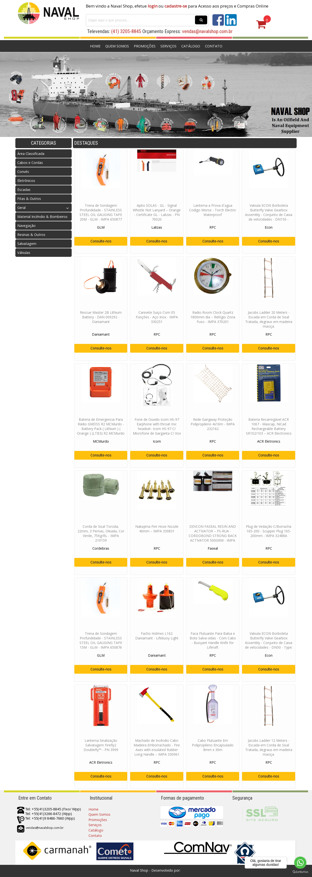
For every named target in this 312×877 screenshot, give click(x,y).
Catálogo (190, 46)
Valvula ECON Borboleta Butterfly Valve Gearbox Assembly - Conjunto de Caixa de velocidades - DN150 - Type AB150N (268, 214)
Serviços (168, 46)
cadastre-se (176, 6)
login (152, 6)
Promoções (145, 46)
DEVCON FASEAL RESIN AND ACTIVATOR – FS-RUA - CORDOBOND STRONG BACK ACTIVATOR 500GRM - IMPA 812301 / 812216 (213, 535)
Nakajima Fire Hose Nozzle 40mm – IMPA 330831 (156, 528)
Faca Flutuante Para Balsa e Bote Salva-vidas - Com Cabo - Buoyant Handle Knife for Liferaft (213, 640)
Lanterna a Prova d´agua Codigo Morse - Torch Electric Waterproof (212, 210)
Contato (213, 46)
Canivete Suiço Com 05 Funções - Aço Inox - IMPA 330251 (157, 317)
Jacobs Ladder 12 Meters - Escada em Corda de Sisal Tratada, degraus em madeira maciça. (268, 747)
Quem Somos (117, 46)
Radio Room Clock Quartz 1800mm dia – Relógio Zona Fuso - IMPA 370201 (212, 317)
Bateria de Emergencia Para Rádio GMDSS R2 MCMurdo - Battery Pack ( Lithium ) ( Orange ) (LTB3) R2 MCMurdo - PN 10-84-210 (101, 428)
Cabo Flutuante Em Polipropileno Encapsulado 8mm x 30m (213, 745)
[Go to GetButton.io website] (300, 872)
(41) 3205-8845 (126, 31)
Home (95, 46)
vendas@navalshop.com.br (207, 31)
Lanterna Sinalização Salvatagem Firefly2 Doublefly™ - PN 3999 (101, 745)
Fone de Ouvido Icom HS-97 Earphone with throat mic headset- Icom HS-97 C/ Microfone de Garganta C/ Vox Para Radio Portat (157, 428)
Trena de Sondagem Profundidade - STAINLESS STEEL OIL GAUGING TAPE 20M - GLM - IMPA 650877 (100, 212)
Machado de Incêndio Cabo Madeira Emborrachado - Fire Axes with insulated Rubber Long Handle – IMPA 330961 (157, 747)
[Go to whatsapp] (300, 863)
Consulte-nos (100, 241)
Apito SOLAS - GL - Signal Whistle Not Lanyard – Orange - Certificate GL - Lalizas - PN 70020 (157, 212)
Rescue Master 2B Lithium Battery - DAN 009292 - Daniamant (101, 317)
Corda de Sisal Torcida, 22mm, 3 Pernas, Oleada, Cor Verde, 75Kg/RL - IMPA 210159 (101, 533)
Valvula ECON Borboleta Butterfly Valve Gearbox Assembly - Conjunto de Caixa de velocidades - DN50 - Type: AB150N (268, 642)
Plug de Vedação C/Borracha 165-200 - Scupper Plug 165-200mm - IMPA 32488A (268, 531)
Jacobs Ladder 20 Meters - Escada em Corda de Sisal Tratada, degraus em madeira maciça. (268, 319)
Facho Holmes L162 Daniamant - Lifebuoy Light (156, 635)
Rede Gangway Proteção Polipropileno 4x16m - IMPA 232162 (213, 424)
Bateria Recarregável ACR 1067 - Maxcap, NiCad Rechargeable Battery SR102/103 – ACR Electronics (269, 426)
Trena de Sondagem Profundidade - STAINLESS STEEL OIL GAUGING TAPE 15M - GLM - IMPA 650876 (100, 640)
